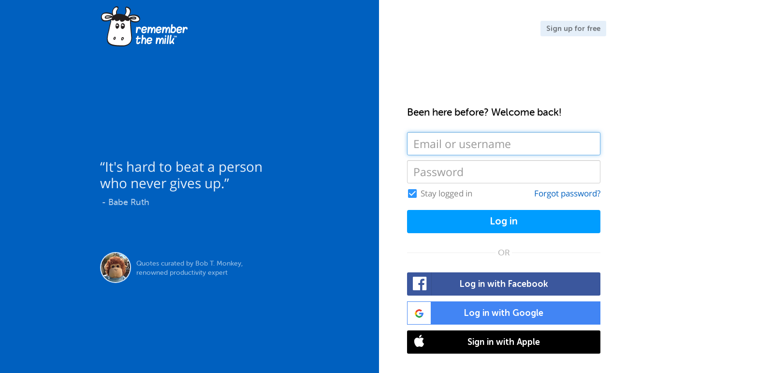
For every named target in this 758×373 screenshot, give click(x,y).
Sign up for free (573, 28)
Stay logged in (446, 193)
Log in (504, 221)
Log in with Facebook (478, 284)
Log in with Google (475, 313)
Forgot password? (567, 193)
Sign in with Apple (474, 342)
